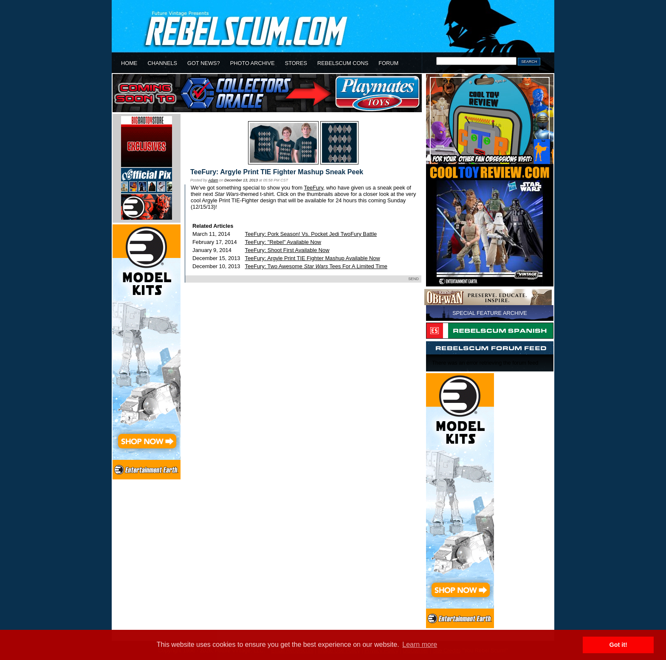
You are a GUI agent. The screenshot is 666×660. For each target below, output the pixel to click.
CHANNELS (162, 63)
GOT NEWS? (203, 63)
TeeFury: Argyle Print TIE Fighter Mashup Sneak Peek (276, 172)
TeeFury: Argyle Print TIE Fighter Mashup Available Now (312, 258)
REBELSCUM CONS (342, 63)
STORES (296, 63)
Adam (213, 180)
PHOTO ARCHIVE (252, 63)
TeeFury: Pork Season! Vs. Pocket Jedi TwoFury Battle (311, 234)
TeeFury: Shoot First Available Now (287, 250)
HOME (129, 63)
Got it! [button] (618, 644)
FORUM (388, 63)
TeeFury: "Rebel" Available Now (283, 242)
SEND (413, 279)
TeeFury (313, 187)
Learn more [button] (419, 644)
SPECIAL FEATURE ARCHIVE (489, 313)
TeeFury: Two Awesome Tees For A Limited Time (316, 266)
